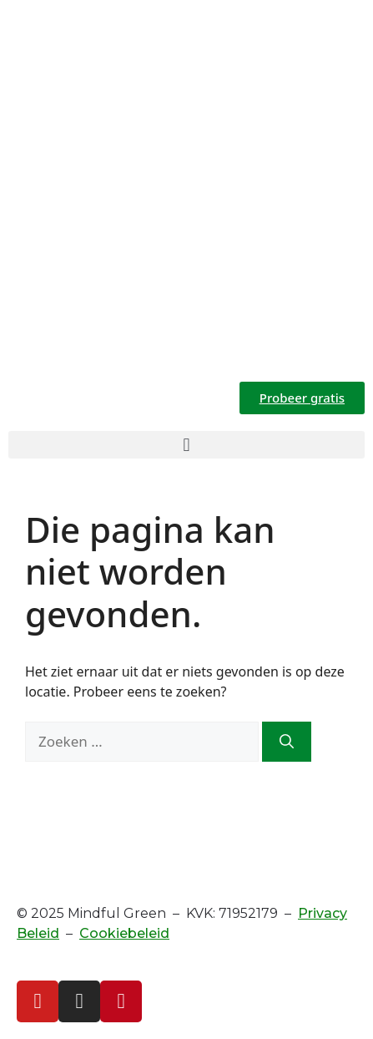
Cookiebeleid (124, 933)
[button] (186, 445)
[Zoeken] (286, 742)
